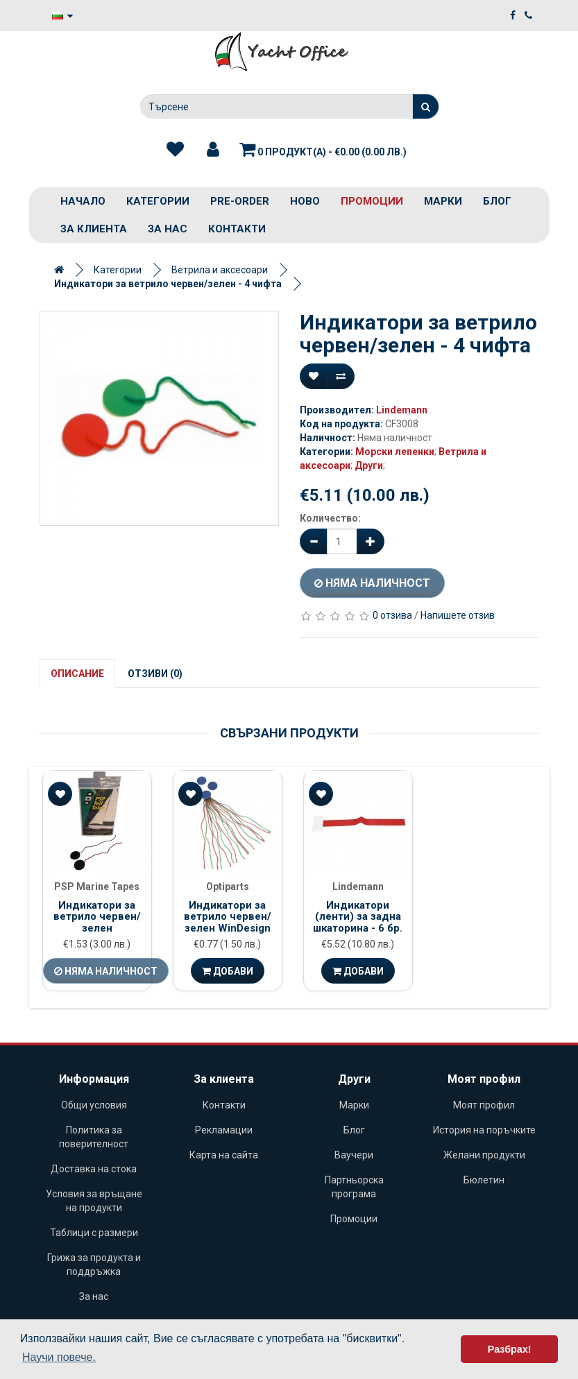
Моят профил (484, 1105)
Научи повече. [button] (59, 1357)
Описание (77, 673)
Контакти (237, 229)
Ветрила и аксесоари (219, 269)
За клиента (93, 229)
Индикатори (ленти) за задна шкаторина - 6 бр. (357, 916)
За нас (167, 229)
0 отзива (392, 615)
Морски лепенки (394, 451)
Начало (82, 201)
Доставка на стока (94, 1168)
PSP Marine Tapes (96, 886)
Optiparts (227, 886)
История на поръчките (484, 1130)
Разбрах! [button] (510, 1349)
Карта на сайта (223, 1154)
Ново (305, 201)
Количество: (330, 518)
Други (369, 465)
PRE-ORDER (239, 201)
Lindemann (401, 410)
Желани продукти (484, 1154)
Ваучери (353, 1154)
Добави (227, 971)
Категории (157, 201)
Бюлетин (484, 1179)
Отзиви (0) (155, 673)
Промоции (372, 201)
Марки (443, 201)
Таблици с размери (94, 1232)
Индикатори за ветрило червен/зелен (97, 916)
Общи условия (94, 1105)
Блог (497, 201)
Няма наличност (372, 583)
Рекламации (224, 1130)
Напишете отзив (457, 615)
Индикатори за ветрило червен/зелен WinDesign (227, 916)
